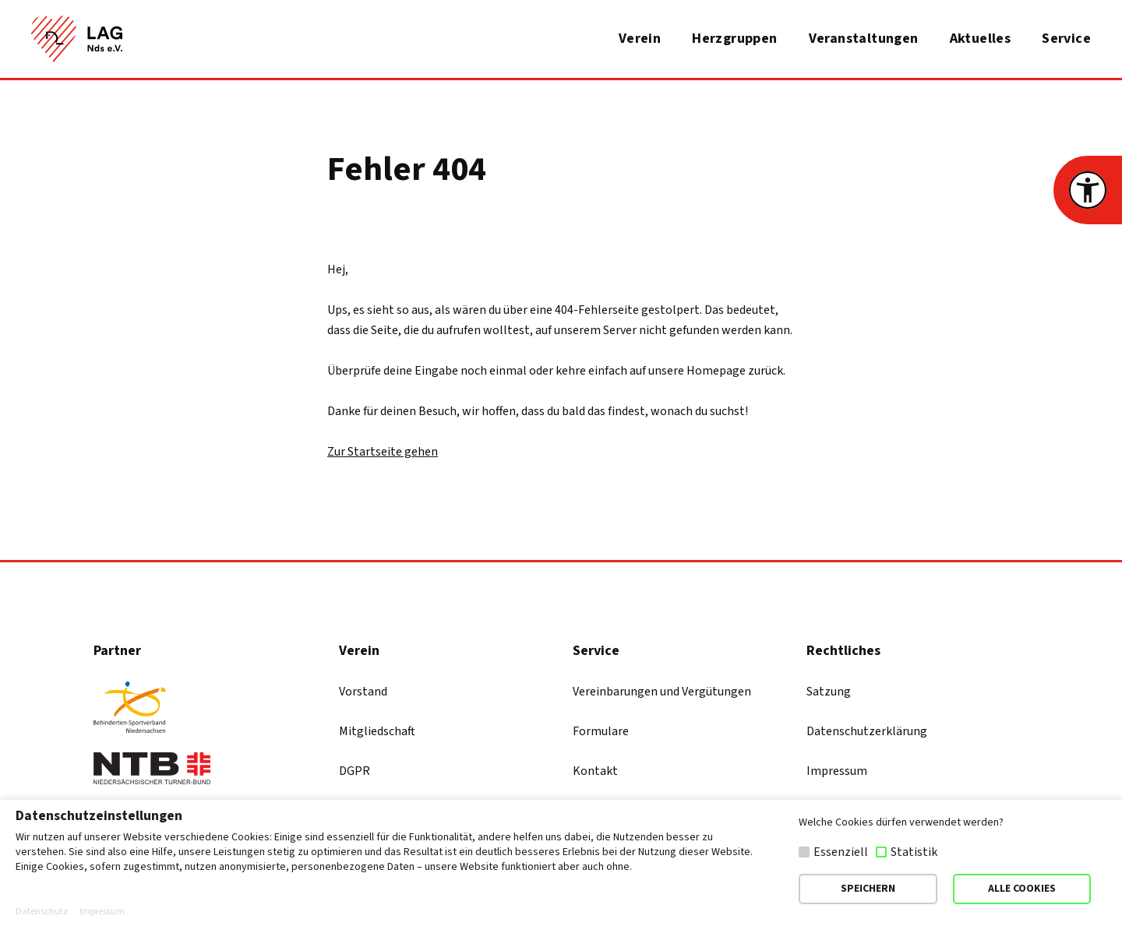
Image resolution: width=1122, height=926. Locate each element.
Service (1066, 38)
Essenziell (840, 852)
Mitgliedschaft (377, 731)
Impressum (836, 771)
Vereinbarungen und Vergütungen (662, 691)
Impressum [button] (102, 912)
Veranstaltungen (864, 38)
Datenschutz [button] (42, 912)
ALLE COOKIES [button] (1022, 888)
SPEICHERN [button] (868, 888)
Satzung (828, 691)
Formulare (601, 731)
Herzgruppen (734, 38)
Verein (640, 38)
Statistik (914, 852)
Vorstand (363, 691)
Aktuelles (980, 38)
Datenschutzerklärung (866, 731)
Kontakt (595, 771)
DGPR (354, 771)
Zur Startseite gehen (382, 451)
